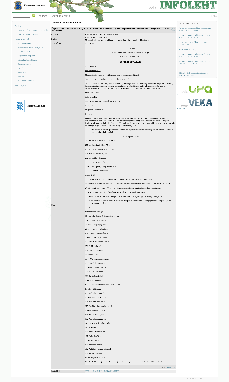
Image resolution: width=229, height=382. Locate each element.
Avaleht (18, 26)
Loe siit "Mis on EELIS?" (28, 34)
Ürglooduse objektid (26, 55)
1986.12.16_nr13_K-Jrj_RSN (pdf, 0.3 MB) (102, 371)
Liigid (20, 68)
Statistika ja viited (60, 15)
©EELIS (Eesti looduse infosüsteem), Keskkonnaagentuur (193, 74)
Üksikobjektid (24, 51)
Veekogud (22, 72)
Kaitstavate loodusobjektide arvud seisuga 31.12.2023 (195, 36)
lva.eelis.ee (181, 95)
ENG (214, 15)
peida (173, 28)
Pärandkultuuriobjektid (27, 60)
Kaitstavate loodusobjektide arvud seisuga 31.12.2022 (195, 55)
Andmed (42, 15)
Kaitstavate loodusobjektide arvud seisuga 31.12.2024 (195, 29)
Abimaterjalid (20, 85)
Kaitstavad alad (24, 43)
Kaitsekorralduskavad (27, 80)
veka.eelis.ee (182, 108)
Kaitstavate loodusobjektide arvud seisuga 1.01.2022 (195, 62)
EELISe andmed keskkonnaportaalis (33, 30)
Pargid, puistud (24, 64)
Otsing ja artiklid (22, 39)
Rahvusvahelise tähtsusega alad (31, 47)
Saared (21, 76)
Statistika (187, 49)
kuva (173, 31)
